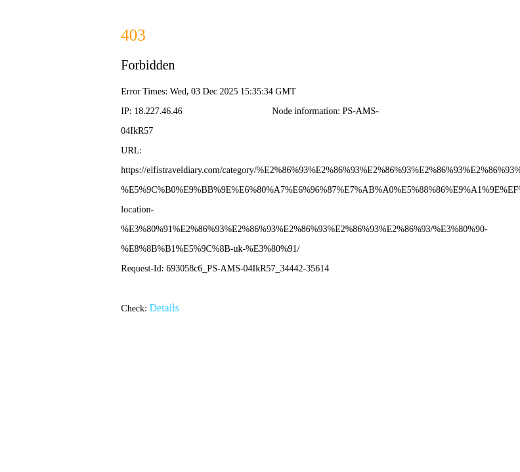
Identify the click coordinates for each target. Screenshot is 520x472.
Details (164, 307)
